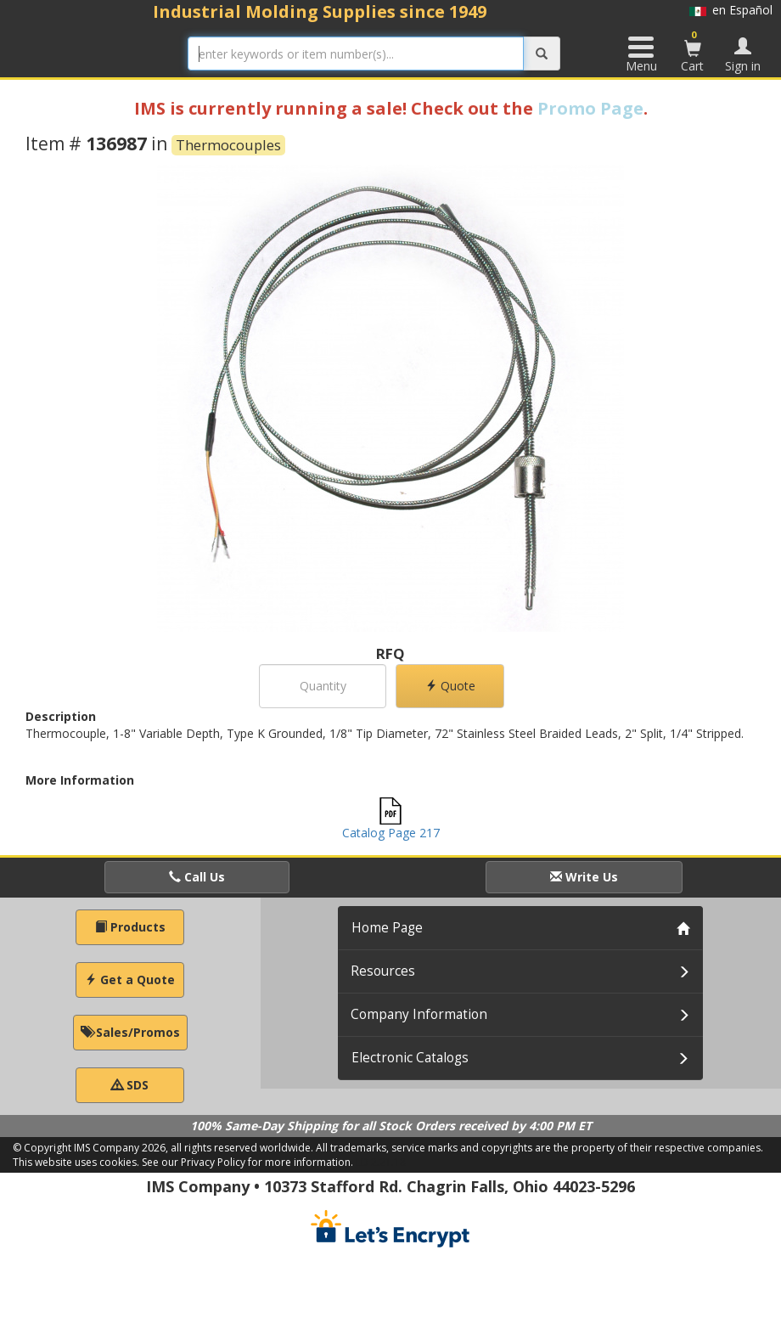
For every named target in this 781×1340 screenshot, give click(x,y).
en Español (731, 10)
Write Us (584, 877)
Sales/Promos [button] (130, 1032)
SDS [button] (130, 1085)
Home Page (387, 928)
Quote (450, 686)
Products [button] (130, 927)
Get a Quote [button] (130, 979)
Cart (692, 51)
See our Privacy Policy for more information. (247, 1162)
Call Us (197, 877)
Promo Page (590, 108)
